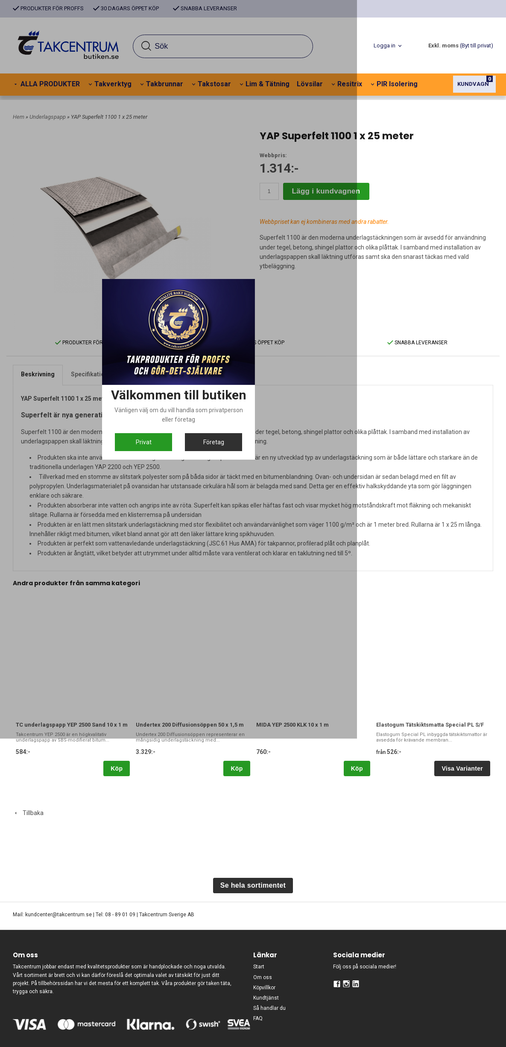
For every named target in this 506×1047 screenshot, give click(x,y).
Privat (211, 600)
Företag (294, 600)
